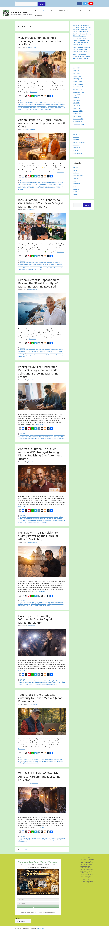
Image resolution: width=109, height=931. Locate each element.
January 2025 (77, 113)
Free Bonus (92, 11)
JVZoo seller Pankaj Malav (25, 436)
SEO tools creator (54, 268)
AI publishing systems (26, 517)
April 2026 (76, 73)
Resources (83, 11)
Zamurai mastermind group (35, 269)
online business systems (39, 355)
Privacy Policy (38, 15)
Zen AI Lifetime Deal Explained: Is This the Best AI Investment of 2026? (81, 56)
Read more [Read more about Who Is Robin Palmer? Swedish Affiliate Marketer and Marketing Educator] (40, 827)
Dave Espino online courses (50, 684)
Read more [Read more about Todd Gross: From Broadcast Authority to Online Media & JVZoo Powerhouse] (21, 749)
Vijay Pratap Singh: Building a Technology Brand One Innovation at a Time (40, 41)
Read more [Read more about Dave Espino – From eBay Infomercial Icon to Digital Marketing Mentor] (21, 670)
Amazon (75, 11)
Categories (18, 918)
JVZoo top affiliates (39, 759)
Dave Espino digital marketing (45, 681)
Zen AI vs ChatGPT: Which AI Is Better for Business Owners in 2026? (81, 43)
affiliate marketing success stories (29, 262)
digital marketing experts (45, 262)
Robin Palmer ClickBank (51, 838)
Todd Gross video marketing (31, 763)
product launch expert (58, 438)
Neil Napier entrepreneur (54, 604)
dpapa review (21, 353)
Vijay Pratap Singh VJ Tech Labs (41, 107)
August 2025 (77, 95)
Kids (74, 181)
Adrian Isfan (23, 182)
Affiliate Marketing (64, 11)
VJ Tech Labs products (34, 109)
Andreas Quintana (53, 517)
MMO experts (27, 268)
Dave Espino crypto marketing (28, 681)
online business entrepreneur (26, 104)
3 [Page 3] (22, 850)
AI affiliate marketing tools (27, 602)
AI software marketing (31, 184)
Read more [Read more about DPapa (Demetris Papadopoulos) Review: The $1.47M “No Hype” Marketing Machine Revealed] (32, 339)
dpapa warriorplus (31, 353)
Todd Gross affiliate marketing (30, 761)
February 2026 (78, 79)
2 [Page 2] (20, 850)
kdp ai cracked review (55, 353)
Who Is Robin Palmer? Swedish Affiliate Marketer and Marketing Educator (39, 776)
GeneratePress (40, 928)
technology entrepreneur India (26, 106)
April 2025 (76, 105)
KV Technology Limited (41, 602)
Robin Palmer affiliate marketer (36, 838)
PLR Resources (78, 176)
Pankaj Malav (52, 436)
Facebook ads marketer (24, 186)
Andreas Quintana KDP (49, 520)
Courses (75, 167)
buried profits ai (53, 349)
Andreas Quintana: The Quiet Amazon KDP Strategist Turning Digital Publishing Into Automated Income (40, 454)
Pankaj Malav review (46, 438)
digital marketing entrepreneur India (43, 435)
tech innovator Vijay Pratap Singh (56, 104)
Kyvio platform (51, 602)
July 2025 (76, 97)
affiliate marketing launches (48, 182)
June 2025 (76, 100)
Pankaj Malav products (34, 438)
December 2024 (78, 116)
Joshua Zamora (28, 264)
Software (53, 11)
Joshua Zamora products (51, 264)
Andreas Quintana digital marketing (32, 520)
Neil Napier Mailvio (31, 605)
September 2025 (78, 92)
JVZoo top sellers (47, 266)
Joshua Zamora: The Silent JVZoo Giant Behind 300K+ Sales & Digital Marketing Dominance (40, 203)
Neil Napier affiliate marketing (39, 604)
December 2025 (78, 84)
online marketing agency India (40, 436)
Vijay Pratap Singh (40, 106)
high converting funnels (37, 186)
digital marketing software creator (55, 102)
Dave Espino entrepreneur (32, 682)
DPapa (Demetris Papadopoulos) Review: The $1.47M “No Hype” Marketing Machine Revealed (39, 283)
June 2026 (76, 68)
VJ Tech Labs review (46, 109)
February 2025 (78, 111)
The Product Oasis (19, 12)
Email (75, 186)
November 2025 (78, 87)
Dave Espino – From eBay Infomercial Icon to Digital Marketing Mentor (35, 619)
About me (37, 11)
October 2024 (77, 121)
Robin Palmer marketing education (50, 840)
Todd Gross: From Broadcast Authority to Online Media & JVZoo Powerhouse (40, 698)
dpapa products (58, 351)
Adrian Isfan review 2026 (33, 182)
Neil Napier (27, 604)
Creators (45, 11)
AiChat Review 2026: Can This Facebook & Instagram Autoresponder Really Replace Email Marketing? (87, 860)
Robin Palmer (23, 838)
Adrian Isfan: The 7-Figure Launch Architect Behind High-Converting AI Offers (41, 123)
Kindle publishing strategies (39, 522)
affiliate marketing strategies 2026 (29, 349)
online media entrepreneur (52, 759)
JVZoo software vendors (36, 266)
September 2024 (78, 124)
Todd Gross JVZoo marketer (46, 761)
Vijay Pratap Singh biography (53, 106)
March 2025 (77, 108)
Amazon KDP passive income (40, 517)
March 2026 (77, 76)
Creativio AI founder (43, 184)
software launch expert (40, 104)
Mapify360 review (37, 187)
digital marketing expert (55, 184)
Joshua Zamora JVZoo (38, 264)
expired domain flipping (42, 353)
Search (16, 1)
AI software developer (26, 102)
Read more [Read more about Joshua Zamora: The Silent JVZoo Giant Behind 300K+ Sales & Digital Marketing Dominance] (60, 252)
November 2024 (78, 119)
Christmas (76, 184)
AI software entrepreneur (38, 102)
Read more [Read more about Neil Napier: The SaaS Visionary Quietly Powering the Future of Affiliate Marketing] (42, 591)
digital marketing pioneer (26, 759)
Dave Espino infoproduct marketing (48, 682)
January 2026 (77, 81)
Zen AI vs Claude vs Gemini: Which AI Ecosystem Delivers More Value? (82, 36)
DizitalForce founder (59, 435)
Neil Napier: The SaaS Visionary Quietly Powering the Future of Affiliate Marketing (38, 536)
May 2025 (76, 103)
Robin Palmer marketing (33, 840)
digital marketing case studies (34, 351)
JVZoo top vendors (49, 186)
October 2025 (77, 89)
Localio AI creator (27, 187)
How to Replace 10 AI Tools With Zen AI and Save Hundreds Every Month (81, 49)
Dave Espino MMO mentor (36, 684)
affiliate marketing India (26, 435)
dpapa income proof (48, 351)
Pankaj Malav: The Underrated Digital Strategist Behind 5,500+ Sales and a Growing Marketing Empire (38, 372)
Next (26, 850)
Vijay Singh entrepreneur (56, 107)
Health (75, 192)
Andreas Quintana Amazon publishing (41, 518)
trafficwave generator (52, 355)
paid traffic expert (47, 187)
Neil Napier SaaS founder (43, 605)
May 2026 (76, 71)
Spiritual (76, 189)
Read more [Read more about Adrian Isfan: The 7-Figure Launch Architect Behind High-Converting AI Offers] (60, 172)
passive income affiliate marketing (40, 268)
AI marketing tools (44, 349)
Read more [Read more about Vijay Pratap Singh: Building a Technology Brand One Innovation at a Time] (33, 92)
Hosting (75, 170)
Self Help (76, 178)
